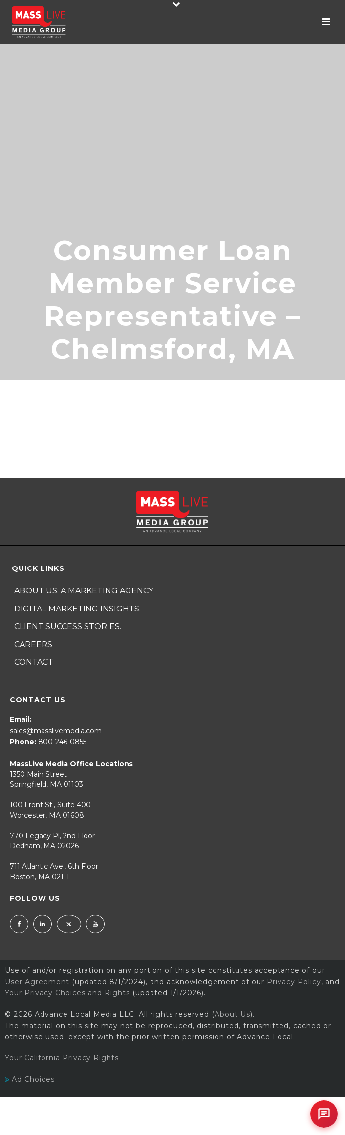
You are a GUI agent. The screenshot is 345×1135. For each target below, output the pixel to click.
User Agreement (37, 981)
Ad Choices (30, 1079)
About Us (232, 1014)
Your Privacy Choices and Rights (67, 992)
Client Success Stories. (67, 626)
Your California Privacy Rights (62, 1057)
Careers (33, 644)
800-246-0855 (62, 741)
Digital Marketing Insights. (77, 608)
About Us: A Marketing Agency (83, 590)
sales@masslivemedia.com (56, 730)
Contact (33, 662)
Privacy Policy (294, 981)
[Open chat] (324, 1114)
